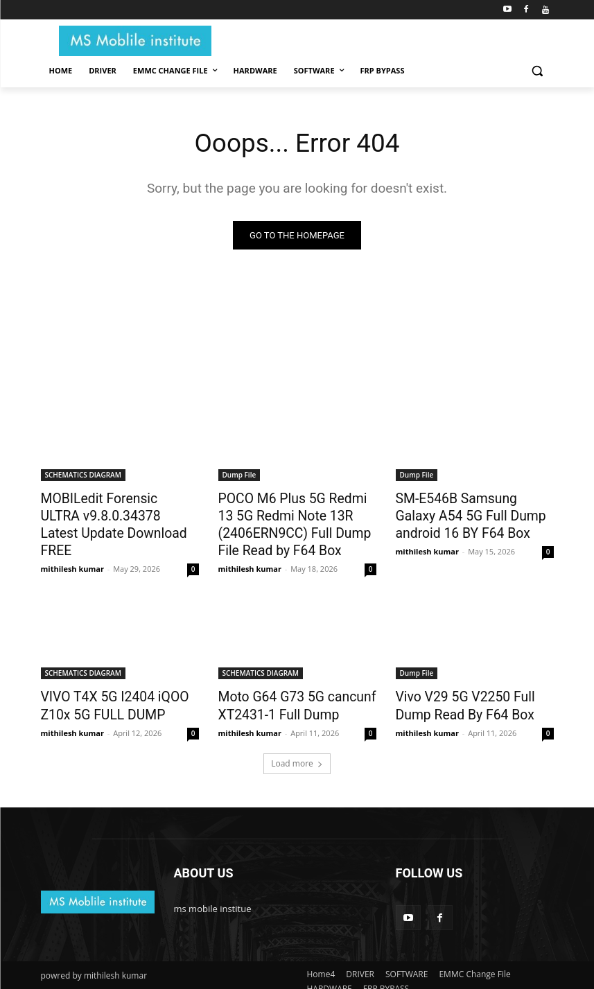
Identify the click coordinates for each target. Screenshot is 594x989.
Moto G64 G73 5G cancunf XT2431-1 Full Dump (287, 696)
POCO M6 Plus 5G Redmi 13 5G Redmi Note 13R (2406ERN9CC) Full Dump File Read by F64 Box (296, 521)
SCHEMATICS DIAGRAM (83, 475)
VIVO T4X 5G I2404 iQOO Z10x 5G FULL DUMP (106, 696)
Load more (297, 752)
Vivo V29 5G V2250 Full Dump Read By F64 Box (474, 696)
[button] (537, 71)
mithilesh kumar (72, 546)
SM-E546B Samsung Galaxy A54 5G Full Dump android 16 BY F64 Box (472, 513)
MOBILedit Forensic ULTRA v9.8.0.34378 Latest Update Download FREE (113, 513)
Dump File (239, 475)
